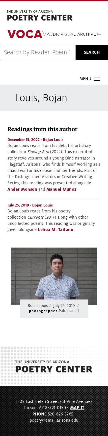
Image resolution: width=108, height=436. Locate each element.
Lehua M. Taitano (55, 230)
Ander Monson (22, 189)
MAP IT (77, 408)
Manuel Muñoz (61, 189)
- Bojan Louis (35, 140)
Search (92, 52)
